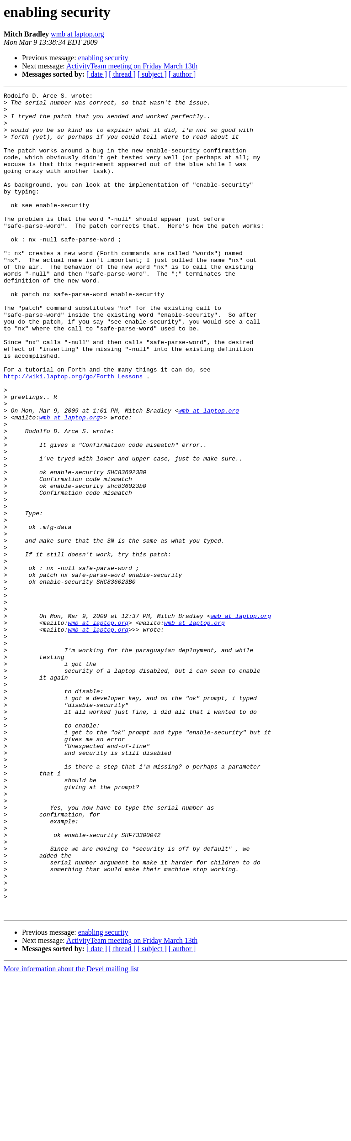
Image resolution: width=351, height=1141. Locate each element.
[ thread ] (122, 74)
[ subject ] (152, 74)
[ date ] (96, 74)
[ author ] (182, 74)
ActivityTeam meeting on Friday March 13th (131, 66)
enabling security (103, 58)
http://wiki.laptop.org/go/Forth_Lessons (73, 433)
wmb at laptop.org (77, 34)
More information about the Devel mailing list (71, 1133)
